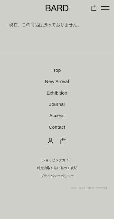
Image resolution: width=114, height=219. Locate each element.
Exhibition (57, 93)
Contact (57, 127)
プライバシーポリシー (57, 176)
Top (57, 70)
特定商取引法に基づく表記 (57, 168)
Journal (57, 104)
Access (56, 115)
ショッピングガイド (57, 160)
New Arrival (57, 81)
